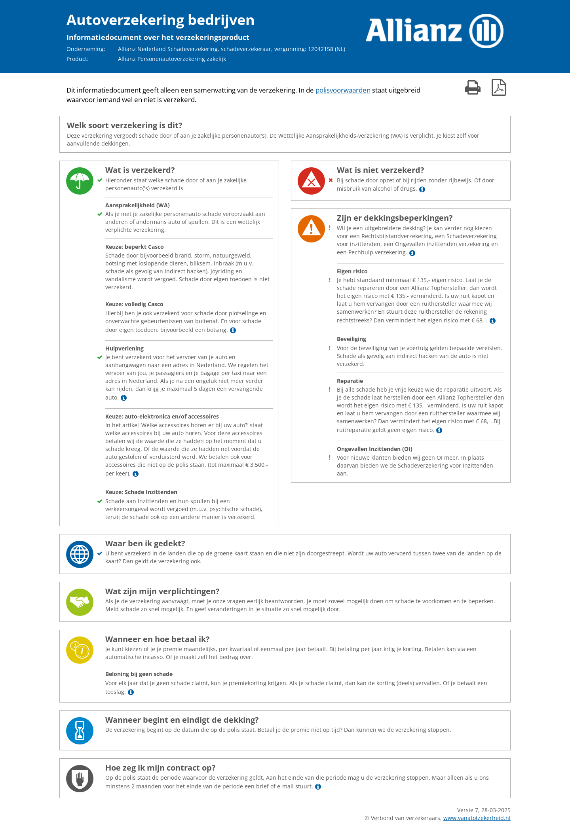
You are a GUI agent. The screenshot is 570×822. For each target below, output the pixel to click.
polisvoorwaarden (342, 90)
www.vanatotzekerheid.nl (477, 818)
